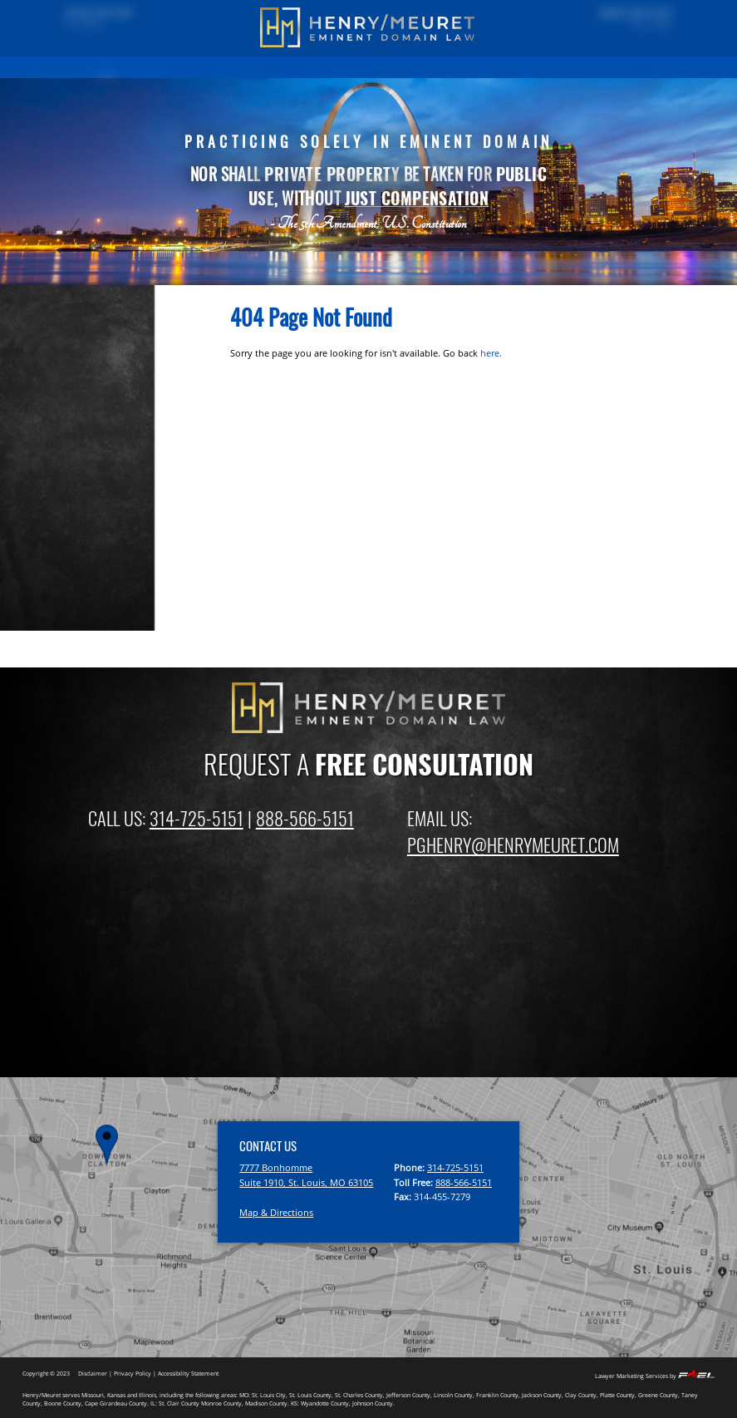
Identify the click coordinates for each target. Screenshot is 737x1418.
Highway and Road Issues (96, 439)
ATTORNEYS (431, 66)
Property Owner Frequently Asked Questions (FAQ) (99, 365)
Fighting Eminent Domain (95, 421)
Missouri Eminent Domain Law (107, 581)
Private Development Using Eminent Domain (100, 519)
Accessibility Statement (188, 1373)
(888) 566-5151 (626, 14)
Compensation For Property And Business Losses (111, 396)
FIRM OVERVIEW (365, 66)
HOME (105, 66)
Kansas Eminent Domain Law (104, 618)
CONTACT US (620, 66)
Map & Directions (276, 1213)
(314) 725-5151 (108, 14)
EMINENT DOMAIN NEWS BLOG (524, 66)
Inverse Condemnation (89, 562)
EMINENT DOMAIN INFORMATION (260, 66)
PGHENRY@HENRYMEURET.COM (513, 844)
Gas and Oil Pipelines (86, 476)
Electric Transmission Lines (100, 457)
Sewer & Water (72, 495)
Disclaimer (92, 1373)
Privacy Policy (132, 1373)
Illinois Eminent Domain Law (102, 599)
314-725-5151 (196, 818)
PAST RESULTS (158, 66)
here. (491, 353)
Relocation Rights (76, 544)
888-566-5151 (305, 818)
